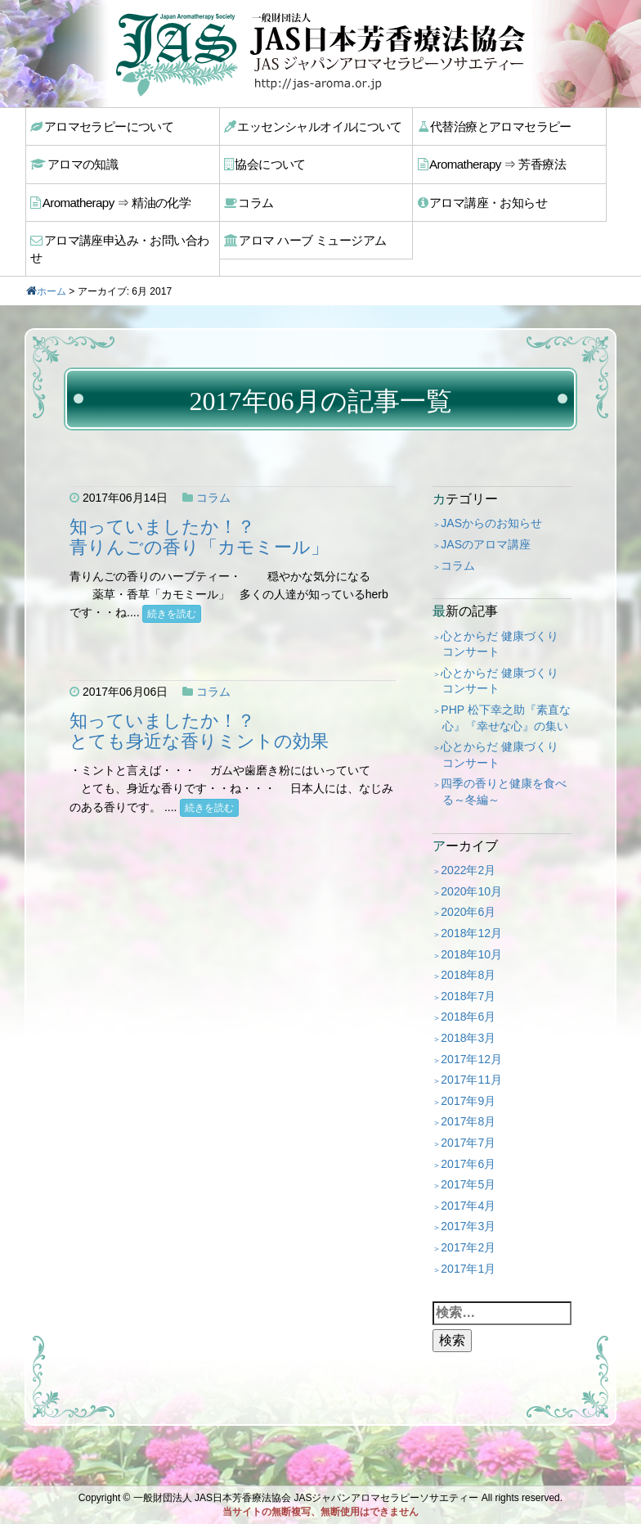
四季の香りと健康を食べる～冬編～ (504, 769)
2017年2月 (468, 1224)
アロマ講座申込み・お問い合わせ (123, 234)
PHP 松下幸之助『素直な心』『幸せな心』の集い (505, 695)
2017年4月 (468, 1182)
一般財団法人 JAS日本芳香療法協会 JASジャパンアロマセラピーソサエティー (306, 1498)
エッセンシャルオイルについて (311, 125)
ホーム (51, 268)
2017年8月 (468, 1099)
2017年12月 (471, 1036)
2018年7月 (468, 973)
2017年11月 (471, 1056)
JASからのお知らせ (491, 500)
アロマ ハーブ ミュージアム (303, 234)
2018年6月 (468, 994)
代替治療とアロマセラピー (493, 125)
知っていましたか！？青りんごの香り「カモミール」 (199, 514)
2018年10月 (471, 931)
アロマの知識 (75, 162)
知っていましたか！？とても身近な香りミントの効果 (199, 708)
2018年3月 (468, 1014)
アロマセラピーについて (101, 125)
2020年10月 (471, 868)
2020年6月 (468, 889)
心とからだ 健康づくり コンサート (499, 621)
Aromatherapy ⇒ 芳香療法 (490, 162)
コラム (251, 198)
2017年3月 (468, 1204)
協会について (266, 162)
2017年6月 (468, 1141)
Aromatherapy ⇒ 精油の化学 (108, 198)
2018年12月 (471, 910)
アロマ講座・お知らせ (481, 198)
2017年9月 (468, 1077)
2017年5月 (468, 1161)
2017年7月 (468, 1119)
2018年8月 (468, 951)
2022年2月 (468, 847)
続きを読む (171, 591)
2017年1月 (468, 1245)
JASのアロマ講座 (486, 521)
